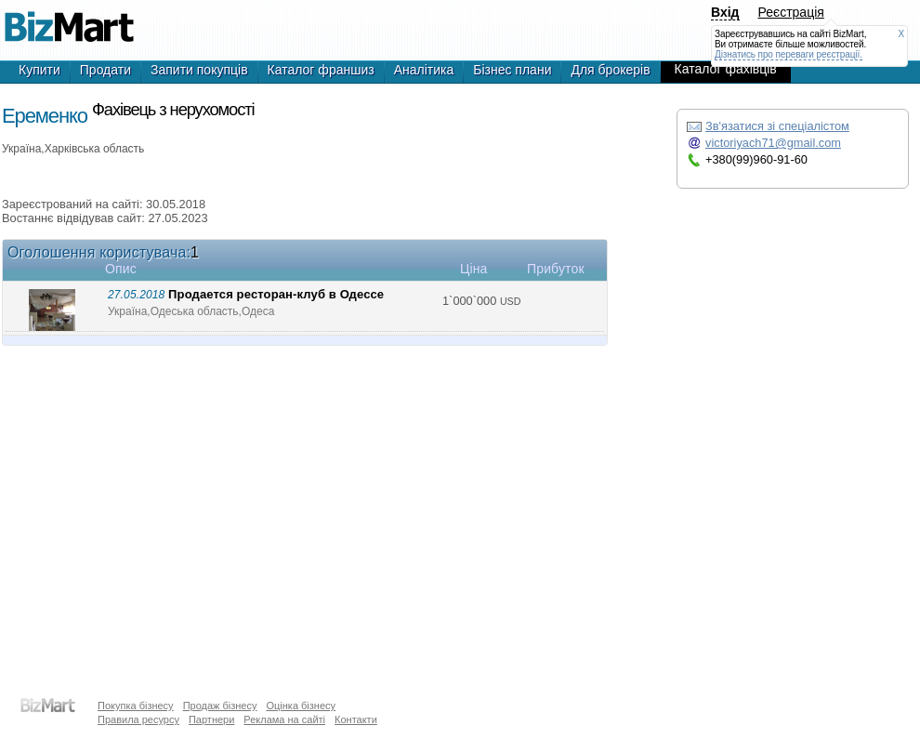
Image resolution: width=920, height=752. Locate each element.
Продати (105, 69)
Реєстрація (791, 12)
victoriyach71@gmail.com (773, 143)
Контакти (356, 719)
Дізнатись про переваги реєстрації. (788, 54)
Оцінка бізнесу (300, 705)
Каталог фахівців (726, 68)
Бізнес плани (512, 69)
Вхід (725, 12)
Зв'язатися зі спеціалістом (777, 126)
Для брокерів (610, 69)
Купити (39, 69)
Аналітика (424, 69)
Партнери (211, 719)
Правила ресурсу (138, 719)
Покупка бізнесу (136, 705)
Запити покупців (199, 69)
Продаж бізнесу (220, 705)
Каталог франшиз (321, 69)
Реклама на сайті (284, 719)
